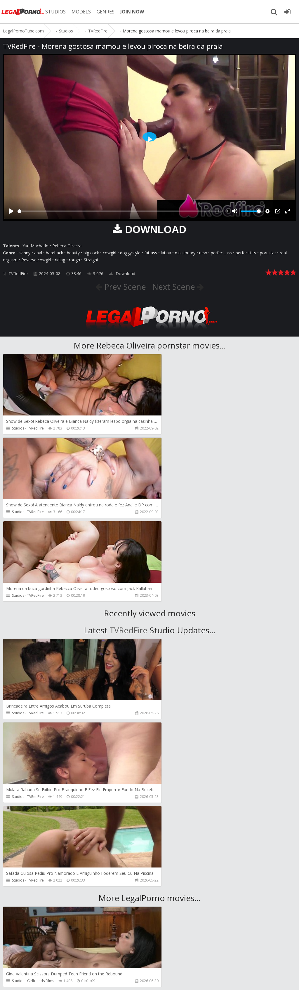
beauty (73, 253)
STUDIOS (57, 11)
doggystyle (130, 253)
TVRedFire (18, 273)
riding (60, 260)
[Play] (11, 211)
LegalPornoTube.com (23, 11)
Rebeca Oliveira (66, 246)
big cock (91, 253)
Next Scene (175, 286)
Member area (43, 962)
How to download (133, 962)
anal (38, 253)
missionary (185, 253)
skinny (24, 253)
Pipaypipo (35, 897)
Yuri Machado (35, 246)
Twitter (170, 962)
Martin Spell (185, 813)
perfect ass (221, 253)
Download (122, 273)
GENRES (107, 11)
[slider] (117, 211)
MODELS (82, 11)
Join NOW (13, 962)
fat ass (150, 253)
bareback (54, 253)
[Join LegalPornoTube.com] (287, 11)
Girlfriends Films (40, 813)
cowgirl (109, 253)
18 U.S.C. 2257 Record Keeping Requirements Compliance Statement (198, 979)
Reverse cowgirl (36, 260)
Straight (91, 260)
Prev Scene (124, 286)
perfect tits (246, 253)
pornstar (268, 253)
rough (74, 260)
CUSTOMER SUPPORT (85, 962)
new (203, 253)
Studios (18, 428)
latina (166, 253)
